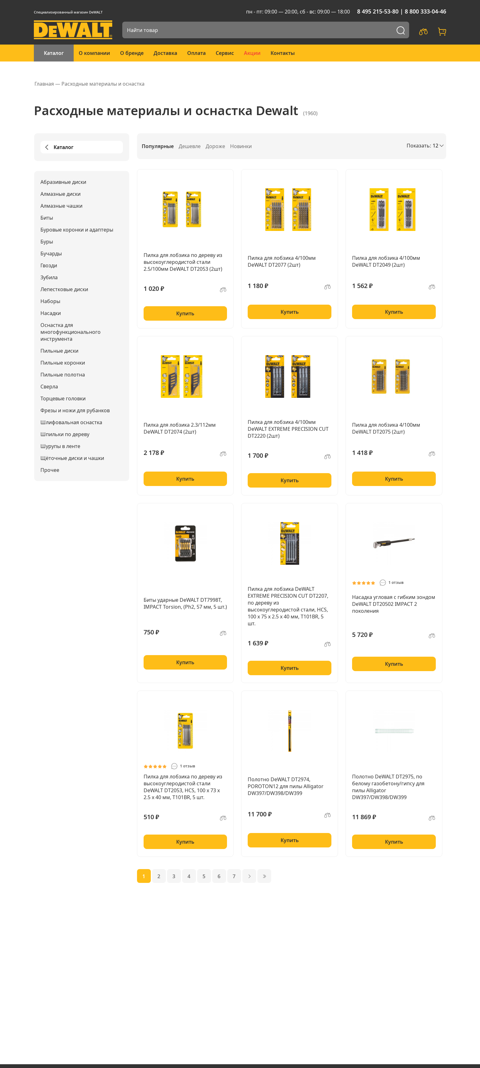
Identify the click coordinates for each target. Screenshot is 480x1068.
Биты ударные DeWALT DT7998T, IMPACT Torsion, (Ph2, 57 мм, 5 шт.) (185, 603)
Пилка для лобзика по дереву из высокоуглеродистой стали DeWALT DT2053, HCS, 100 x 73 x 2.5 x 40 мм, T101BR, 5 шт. (183, 787)
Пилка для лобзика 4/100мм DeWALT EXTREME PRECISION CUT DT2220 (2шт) (288, 429)
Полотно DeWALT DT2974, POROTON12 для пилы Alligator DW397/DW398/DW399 (286, 786)
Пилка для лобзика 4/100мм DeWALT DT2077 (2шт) (282, 261)
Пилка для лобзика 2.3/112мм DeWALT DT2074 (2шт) (180, 428)
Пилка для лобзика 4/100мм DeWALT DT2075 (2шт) (386, 428)
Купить (185, 313)
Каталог (54, 53)
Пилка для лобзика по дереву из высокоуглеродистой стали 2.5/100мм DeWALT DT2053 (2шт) (183, 262)
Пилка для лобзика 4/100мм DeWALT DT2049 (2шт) (386, 261)
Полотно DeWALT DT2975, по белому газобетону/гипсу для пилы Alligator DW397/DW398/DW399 (388, 787)
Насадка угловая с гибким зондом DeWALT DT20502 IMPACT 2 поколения (393, 604)
